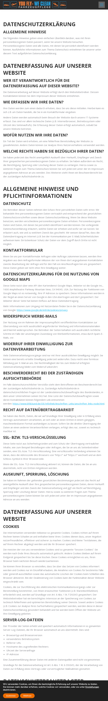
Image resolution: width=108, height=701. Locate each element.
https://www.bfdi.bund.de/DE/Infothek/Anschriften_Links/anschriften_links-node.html (58, 359)
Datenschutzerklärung (19, 674)
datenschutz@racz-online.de (26, 646)
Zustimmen (11, 695)
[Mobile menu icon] (102, 5)
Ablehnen (27, 695)
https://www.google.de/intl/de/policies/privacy (42, 280)
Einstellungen (92, 687)
